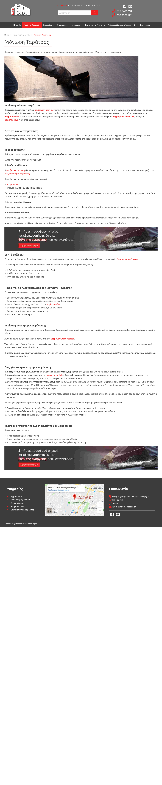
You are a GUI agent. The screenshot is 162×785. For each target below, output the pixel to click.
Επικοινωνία (145, 25)
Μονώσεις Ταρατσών (32, 25)
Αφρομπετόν (77, 25)
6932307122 (117, 503)
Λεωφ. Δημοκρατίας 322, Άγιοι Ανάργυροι (130, 497)
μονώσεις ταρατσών (45, 110)
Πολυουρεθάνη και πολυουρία (119, 25)
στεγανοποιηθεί (54, 375)
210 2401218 (124, 11)
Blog (136, 25)
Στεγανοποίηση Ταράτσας (95, 25)
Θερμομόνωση (48, 25)
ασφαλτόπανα (11, 120)
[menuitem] (16, 25)
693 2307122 (124, 15)
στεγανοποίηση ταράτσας (17, 173)
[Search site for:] (74, 12)
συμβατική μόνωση (15, 170)
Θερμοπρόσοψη (63, 25)
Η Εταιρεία (17, 25)
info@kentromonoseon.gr (124, 507)
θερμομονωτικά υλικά (127, 259)
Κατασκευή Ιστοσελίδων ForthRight (20, 524)
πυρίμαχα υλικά (54, 304)
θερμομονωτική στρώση (62, 339)
